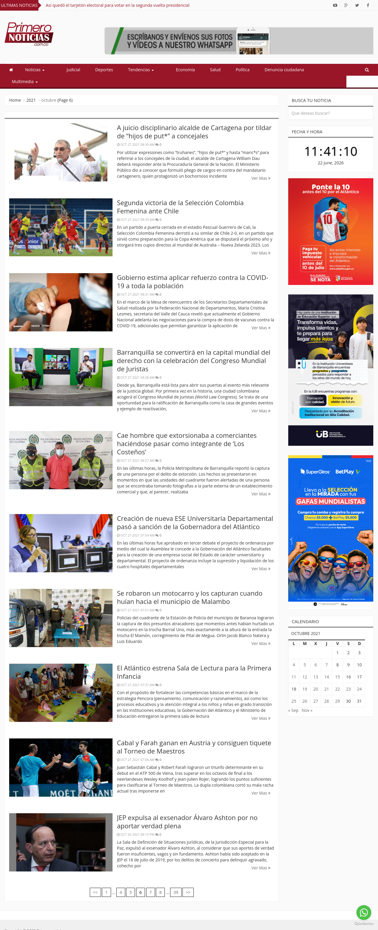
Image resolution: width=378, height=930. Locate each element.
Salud (201, 69)
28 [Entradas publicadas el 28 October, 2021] (326, 689)
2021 (31, 88)
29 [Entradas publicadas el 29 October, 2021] (337, 689)
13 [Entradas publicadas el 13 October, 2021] (315, 665)
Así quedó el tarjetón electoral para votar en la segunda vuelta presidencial (118, 5)
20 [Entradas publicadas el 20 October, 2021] (315, 677)
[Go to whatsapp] (363, 912)
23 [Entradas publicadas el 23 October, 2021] (348, 677)
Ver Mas (261, 166)
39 (175, 880)
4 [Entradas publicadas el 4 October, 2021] (294, 653)
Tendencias (134, 69)
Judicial (66, 69)
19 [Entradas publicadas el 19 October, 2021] (304, 677)
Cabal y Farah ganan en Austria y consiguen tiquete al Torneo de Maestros (194, 734)
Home (15, 88)
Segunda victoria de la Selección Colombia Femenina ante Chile (180, 194)
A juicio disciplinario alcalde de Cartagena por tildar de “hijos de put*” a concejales (194, 119)
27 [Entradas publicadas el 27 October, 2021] (315, 689)
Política (229, 69)
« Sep (293, 698)
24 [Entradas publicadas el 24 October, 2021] (359, 677)
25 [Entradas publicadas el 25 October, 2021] (293, 689)
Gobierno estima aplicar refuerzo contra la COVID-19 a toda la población (192, 269)
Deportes (97, 69)
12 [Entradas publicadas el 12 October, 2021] (304, 665)
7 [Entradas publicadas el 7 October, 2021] (326, 653)
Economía (171, 69)
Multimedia (318, 69)
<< (95, 880)
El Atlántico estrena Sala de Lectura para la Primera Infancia (194, 660)
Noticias (35, 69)
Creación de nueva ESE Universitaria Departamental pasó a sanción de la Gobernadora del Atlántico (195, 510)
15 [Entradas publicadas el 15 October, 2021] (337, 665)
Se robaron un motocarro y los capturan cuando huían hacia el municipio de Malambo (190, 585)
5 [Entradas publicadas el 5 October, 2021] (305, 653)
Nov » (307, 698)
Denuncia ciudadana (270, 69)
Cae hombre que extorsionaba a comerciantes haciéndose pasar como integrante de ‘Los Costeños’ (187, 431)
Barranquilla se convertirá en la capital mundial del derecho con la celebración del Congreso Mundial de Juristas (194, 348)
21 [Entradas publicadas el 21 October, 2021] (326, 677)
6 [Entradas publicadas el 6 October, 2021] (316, 653)
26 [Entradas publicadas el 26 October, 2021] (304, 689)
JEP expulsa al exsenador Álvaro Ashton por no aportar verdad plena (187, 809)
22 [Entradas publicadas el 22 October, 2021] (337, 677)
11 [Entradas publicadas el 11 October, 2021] (293, 665)
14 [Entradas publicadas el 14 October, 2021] (326, 665)
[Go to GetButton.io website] (363, 924)
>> (188, 880)
